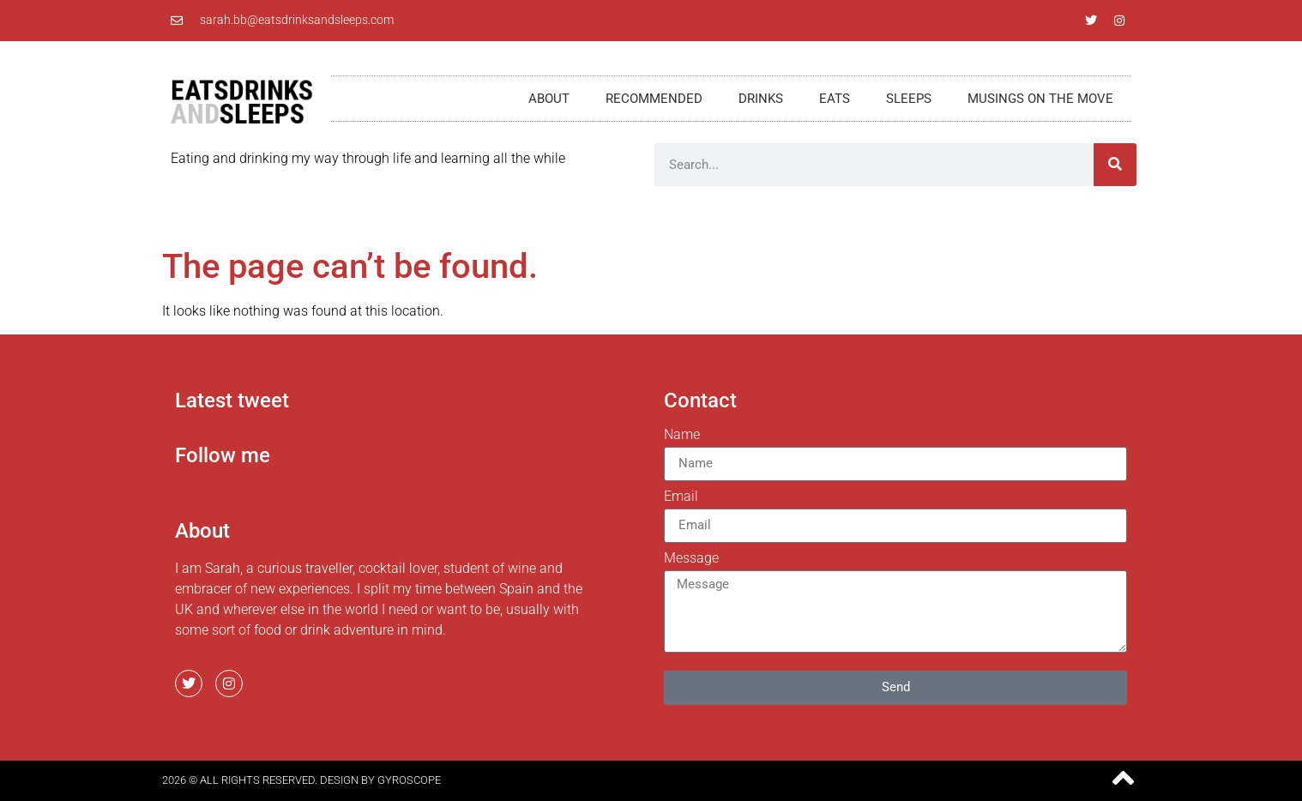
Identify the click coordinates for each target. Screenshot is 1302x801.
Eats (834, 98)
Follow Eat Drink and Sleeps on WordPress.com (317, 493)
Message (691, 558)
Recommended (654, 98)
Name (682, 435)
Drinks (760, 98)
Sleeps (908, 98)
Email (681, 497)
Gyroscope (409, 780)
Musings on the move (1040, 98)
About (549, 98)
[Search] (1115, 164)
